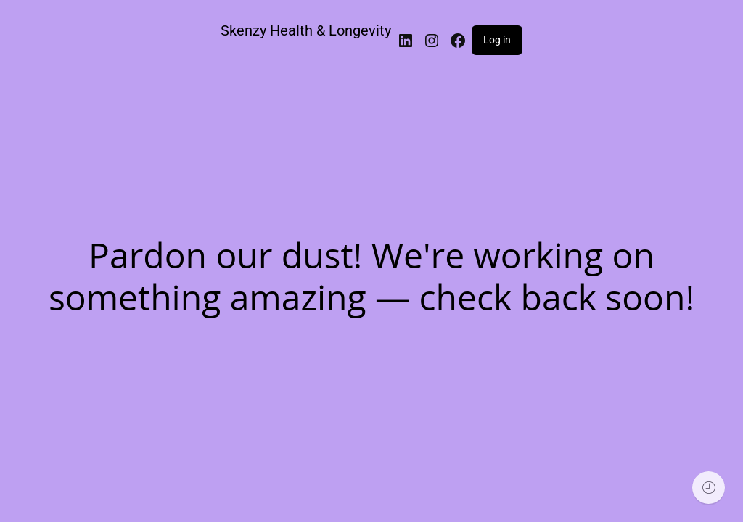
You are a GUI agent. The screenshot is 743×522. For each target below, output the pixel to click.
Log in (497, 40)
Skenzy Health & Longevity (306, 30)
